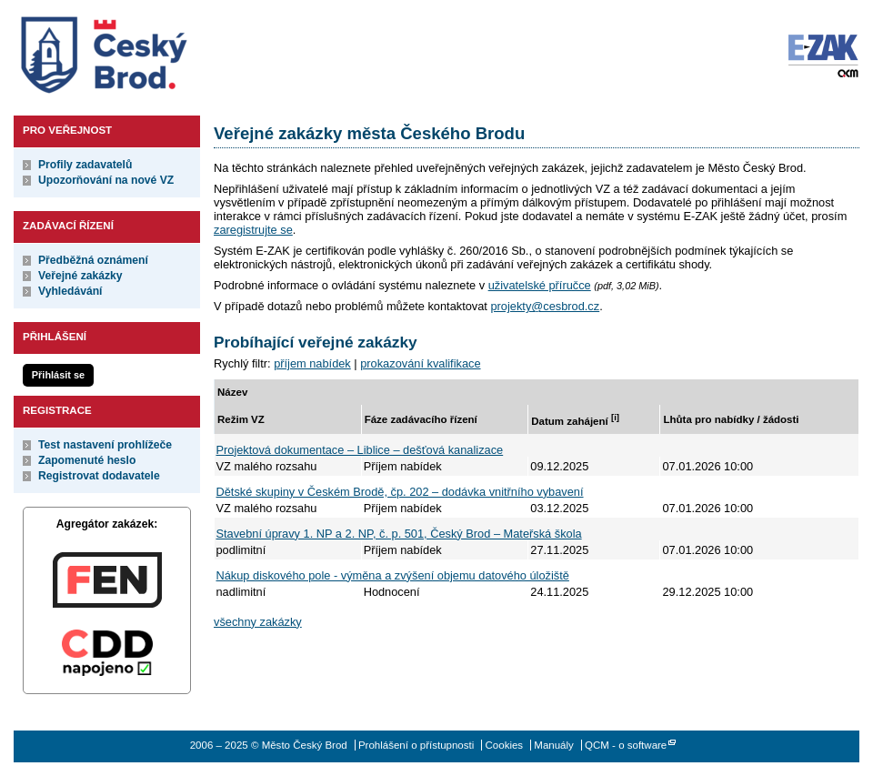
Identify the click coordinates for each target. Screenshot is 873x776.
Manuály (554, 745)
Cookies (505, 745)
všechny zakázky (258, 622)
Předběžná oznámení (93, 260)
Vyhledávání (70, 291)
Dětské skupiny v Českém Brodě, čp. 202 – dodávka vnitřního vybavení (400, 492)
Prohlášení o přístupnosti (416, 745)
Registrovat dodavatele (99, 475)
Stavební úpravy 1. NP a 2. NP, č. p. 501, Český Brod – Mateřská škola (399, 533)
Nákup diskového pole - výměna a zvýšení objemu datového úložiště (392, 575)
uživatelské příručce (539, 285)
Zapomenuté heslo (86, 460)
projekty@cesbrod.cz (544, 306)
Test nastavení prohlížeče (105, 444)
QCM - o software (626, 745)
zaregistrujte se (253, 230)
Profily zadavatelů (85, 164)
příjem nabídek (312, 363)
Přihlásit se (58, 374)
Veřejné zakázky (80, 275)
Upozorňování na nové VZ (106, 180)
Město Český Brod (160, 51)
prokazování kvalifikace (420, 363)
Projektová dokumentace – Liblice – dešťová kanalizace (360, 450)
